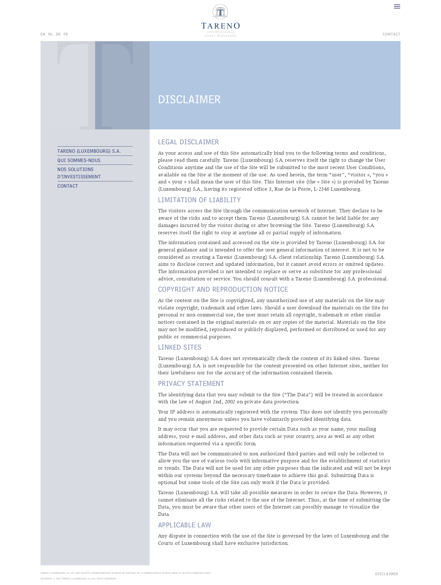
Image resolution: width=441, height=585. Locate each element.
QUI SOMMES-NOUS (79, 160)
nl (50, 34)
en (43, 34)
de (58, 34)
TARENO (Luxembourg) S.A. (89, 151)
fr (66, 34)
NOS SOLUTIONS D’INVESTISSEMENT (79, 172)
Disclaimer (386, 574)
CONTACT (391, 34)
